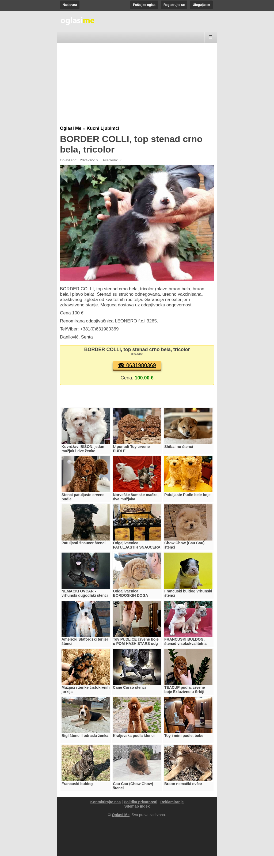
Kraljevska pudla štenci (134, 735)
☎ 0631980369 (137, 365)
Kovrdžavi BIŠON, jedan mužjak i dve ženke (83, 448)
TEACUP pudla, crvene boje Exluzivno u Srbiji (184, 689)
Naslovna (70, 5)
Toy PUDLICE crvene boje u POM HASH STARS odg (136, 641)
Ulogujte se (201, 5)
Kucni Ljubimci (103, 128)
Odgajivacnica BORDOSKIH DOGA (130, 593)
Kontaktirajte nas (105, 802)
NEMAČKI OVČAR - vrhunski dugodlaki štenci (85, 593)
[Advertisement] (137, 85)
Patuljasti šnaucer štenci (83, 543)
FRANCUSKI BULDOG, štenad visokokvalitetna (185, 641)
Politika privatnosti (140, 802)
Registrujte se (174, 5)
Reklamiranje (172, 802)
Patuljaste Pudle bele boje (187, 495)
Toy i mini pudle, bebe (183, 735)
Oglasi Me (70, 128)
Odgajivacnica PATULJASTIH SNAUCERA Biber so (136, 547)
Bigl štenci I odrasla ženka (85, 735)
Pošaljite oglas (144, 5)
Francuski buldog (77, 784)
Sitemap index (137, 806)
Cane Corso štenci (129, 687)
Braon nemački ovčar (183, 784)
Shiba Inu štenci (178, 446)
